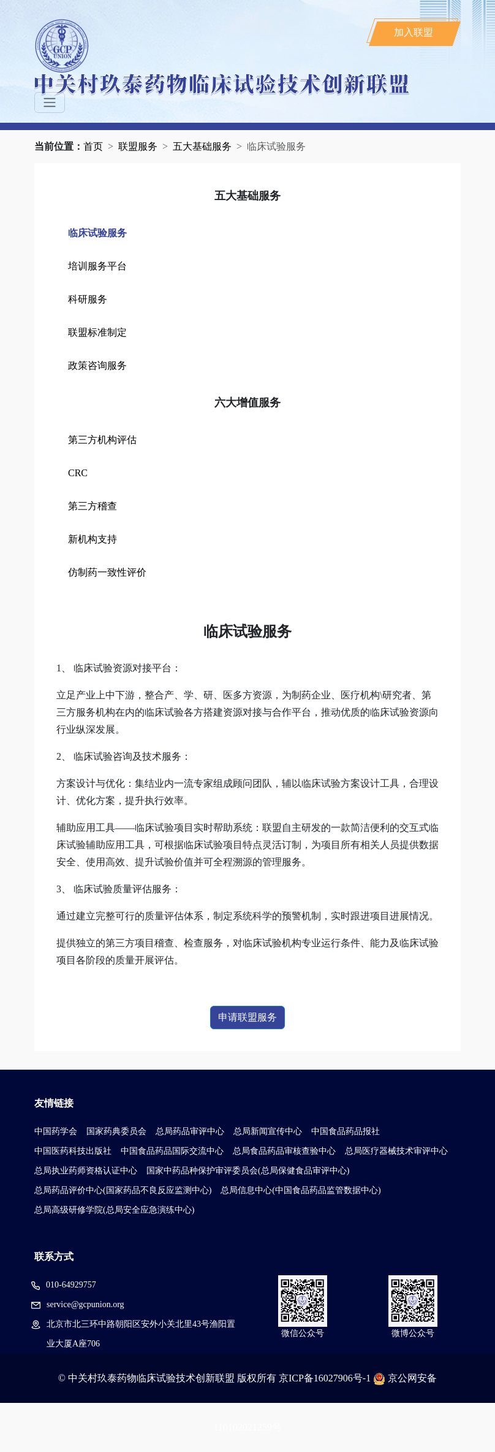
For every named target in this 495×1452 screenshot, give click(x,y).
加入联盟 (413, 32)
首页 (93, 146)
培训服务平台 (97, 266)
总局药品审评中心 (190, 1131)
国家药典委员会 (116, 1131)
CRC (78, 473)
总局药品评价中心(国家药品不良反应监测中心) (122, 1190)
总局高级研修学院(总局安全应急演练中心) (114, 1210)
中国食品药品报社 (345, 1131)
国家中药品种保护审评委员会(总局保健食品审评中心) (247, 1170)
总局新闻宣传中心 (267, 1131)
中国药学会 (55, 1131)
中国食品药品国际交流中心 (172, 1151)
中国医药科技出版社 (72, 1151)
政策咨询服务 (97, 365)
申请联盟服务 (247, 1017)
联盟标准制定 (97, 332)
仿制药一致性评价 (107, 572)
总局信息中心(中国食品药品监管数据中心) (300, 1190)
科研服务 (87, 299)
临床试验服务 (97, 233)
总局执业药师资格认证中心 (85, 1170)
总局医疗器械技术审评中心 (396, 1151)
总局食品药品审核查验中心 (284, 1151)
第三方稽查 (92, 506)
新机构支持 (92, 539)
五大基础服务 (202, 146)
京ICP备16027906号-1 (325, 1378)
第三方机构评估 (102, 439)
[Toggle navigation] (49, 102)
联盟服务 (137, 146)
